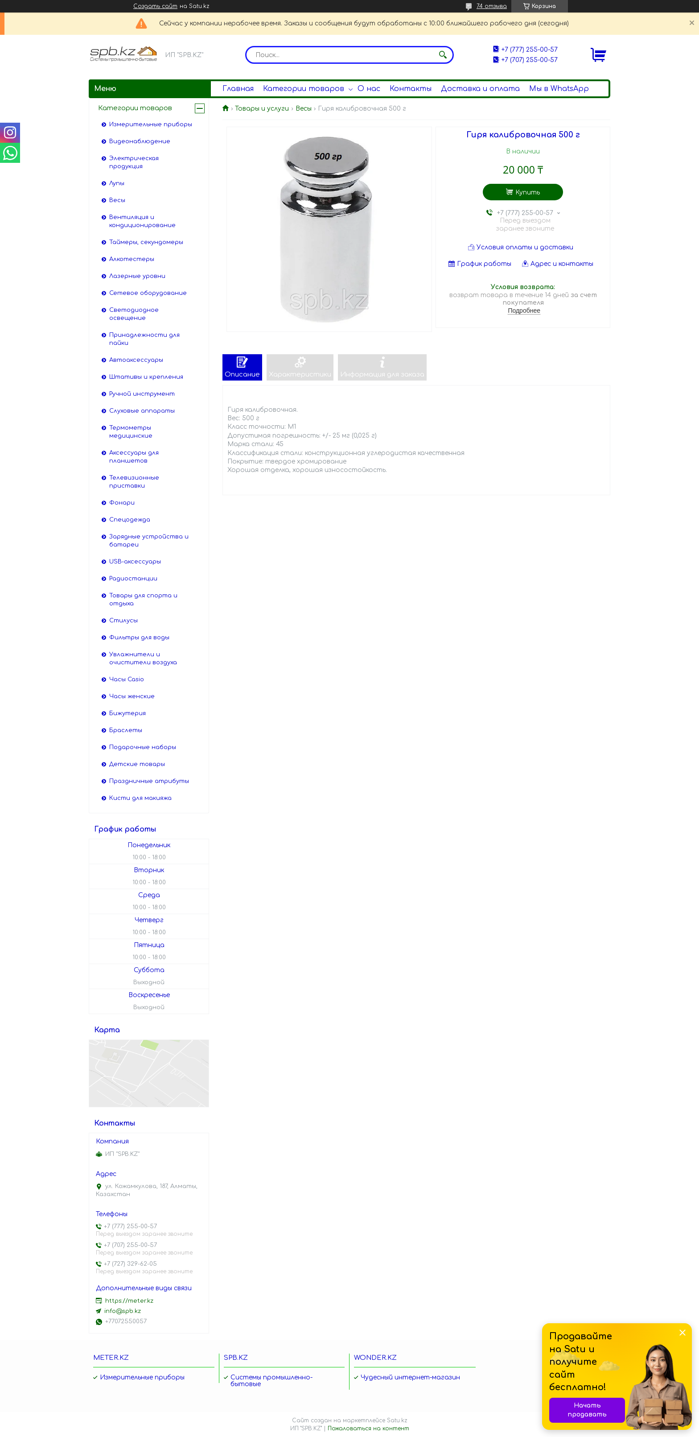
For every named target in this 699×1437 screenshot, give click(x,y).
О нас (369, 89)
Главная (238, 89)
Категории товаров (303, 89)
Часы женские (132, 696)
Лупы (116, 183)
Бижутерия (127, 713)
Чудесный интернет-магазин (410, 1377)
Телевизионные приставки (134, 482)
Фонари (122, 503)
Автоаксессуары (136, 360)
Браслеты (125, 730)
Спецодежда (129, 520)
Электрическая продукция (134, 162)
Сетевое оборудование (148, 293)
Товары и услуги (262, 108)
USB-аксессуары (135, 562)
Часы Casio (126, 679)
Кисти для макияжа (140, 798)
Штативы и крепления (146, 377)
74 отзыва (492, 6)
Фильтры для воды (139, 637)
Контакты (411, 89)
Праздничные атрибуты (149, 781)
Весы (304, 108)
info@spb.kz (122, 1311)
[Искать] (443, 55)
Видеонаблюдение (139, 141)
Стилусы (123, 620)
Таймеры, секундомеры (146, 242)
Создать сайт (155, 6)
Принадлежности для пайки (144, 339)
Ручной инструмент (142, 394)
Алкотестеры (131, 259)
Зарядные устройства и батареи (149, 541)
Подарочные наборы (142, 747)
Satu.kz (397, 1420)
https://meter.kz (129, 1301)
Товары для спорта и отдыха (143, 599)
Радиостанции (133, 579)
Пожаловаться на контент (368, 1428)
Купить (527, 192)
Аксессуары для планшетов (134, 457)
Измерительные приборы (150, 124)
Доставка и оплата (480, 89)
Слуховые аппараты (142, 411)
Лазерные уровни (137, 276)
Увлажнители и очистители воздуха (143, 658)
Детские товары (137, 764)
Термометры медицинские (130, 432)
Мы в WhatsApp (559, 89)
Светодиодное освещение (134, 314)
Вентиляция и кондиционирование (142, 221)
